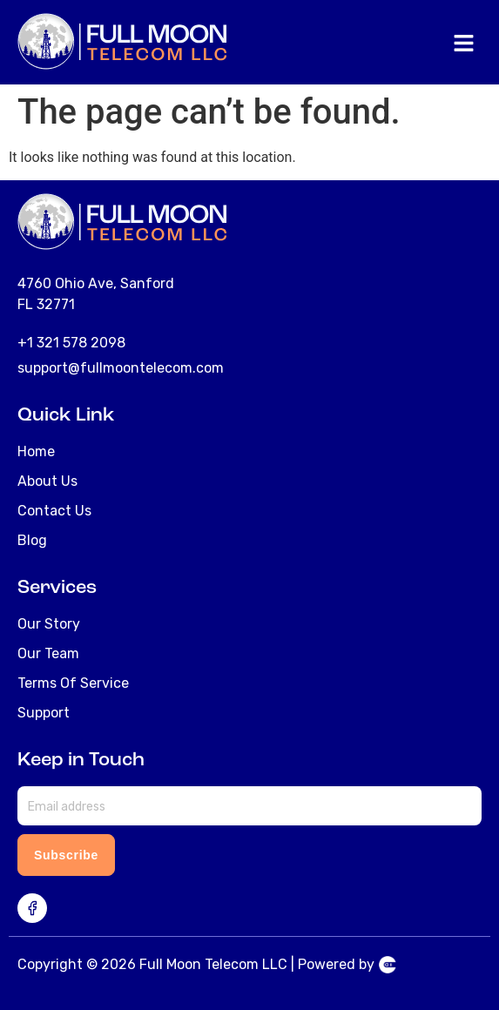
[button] (464, 44)
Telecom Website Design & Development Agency (387, 964)
